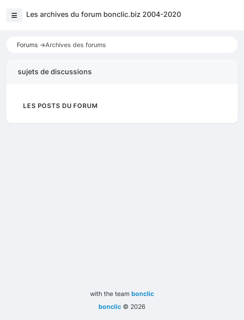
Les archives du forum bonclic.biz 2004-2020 (103, 14)
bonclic (142, 293)
